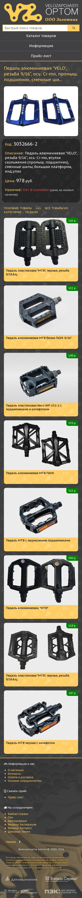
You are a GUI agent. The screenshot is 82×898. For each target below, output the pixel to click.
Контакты (14, 773)
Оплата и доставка (20, 777)
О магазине (16, 770)
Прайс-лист (15, 797)
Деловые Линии (19, 831)
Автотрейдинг (17, 821)
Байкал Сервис (18, 814)
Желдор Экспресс (20, 828)
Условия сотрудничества (24, 781)
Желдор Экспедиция (22, 824)
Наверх (11, 842)
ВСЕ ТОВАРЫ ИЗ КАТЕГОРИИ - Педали (36, 210)
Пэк (10, 817)
